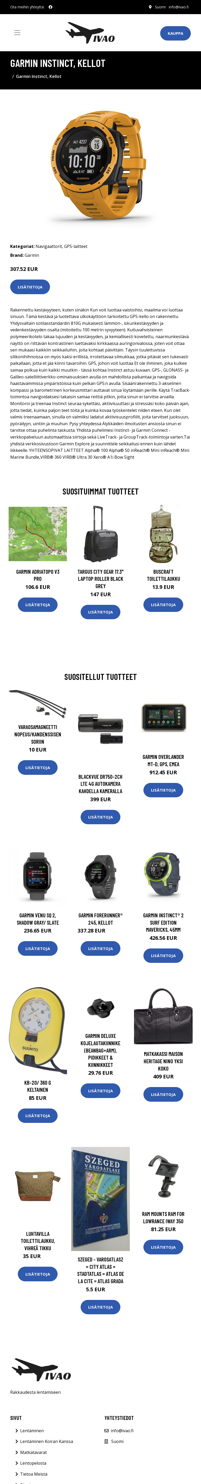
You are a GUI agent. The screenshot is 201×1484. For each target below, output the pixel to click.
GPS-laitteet (75, 246)
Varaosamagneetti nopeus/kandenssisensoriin (37, 734)
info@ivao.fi (179, 6)
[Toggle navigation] (17, 33)
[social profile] (50, 7)
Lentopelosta (33, 1463)
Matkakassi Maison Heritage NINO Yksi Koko (163, 1060)
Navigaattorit (49, 246)
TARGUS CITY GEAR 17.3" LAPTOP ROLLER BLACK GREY (100, 578)
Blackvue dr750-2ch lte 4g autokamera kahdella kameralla (100, 783)
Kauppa (175, 33)
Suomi (160, 6)
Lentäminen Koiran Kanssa (46, 1441)
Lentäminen (32, 1431)
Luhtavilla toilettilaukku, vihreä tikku (38, 1240)
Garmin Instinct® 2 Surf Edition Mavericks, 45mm (163, 922)
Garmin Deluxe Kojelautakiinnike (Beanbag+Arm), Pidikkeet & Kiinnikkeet (100, 1050)
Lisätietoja (30, 286)
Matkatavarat (33, 1452)
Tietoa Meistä (33, 1474)
